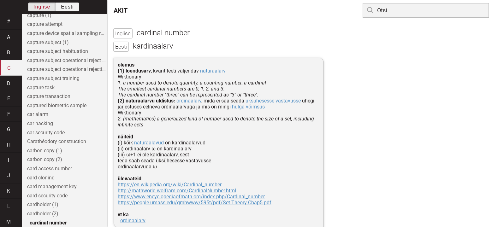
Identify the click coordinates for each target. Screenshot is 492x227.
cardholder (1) (42, 204)
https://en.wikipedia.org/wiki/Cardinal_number (170, 185)
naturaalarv (213, 71)
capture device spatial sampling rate (67, 33)
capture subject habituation (57, 51)
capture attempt (44, 24)
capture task (41, 87)
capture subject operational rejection (67, 69)
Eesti (67, 6)
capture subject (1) (48, 42)
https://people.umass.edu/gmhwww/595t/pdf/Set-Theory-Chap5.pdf (194, 203)
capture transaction (48, 96)
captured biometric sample (56, 105)
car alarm (37, 114)
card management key (52, 186)
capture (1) (39, 15)
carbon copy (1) (44, 151)
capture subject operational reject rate (67, 60)
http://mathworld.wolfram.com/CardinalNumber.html (177, 191)
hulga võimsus (248, 107)
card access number (49, 169)
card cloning (41, 178)
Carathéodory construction (56, 141)
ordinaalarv (188, 101)
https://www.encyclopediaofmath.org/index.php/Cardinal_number (191, 197)
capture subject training (53, 78)
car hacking (40, 123)
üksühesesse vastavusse (273, 101)
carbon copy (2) (44, 159)
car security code (46, 133)
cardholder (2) (42, 214)
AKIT (120, 10)
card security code (47, 196)
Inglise (41, 6)
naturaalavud (149, 143)
